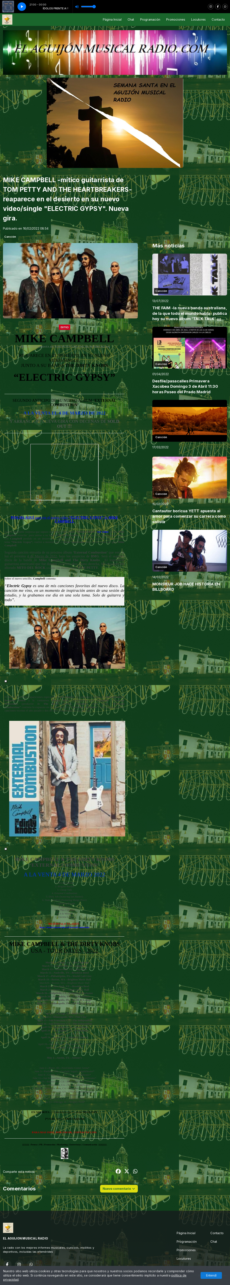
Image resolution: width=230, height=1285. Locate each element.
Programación (150, 19)
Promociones (175, 19)
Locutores (198, 19)
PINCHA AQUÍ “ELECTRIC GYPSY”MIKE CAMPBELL (64, 519)
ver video (103, 531)
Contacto (218, 19)
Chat (131, 19)
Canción (10, 236)
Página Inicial (112, 19)
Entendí (211, 1275)
